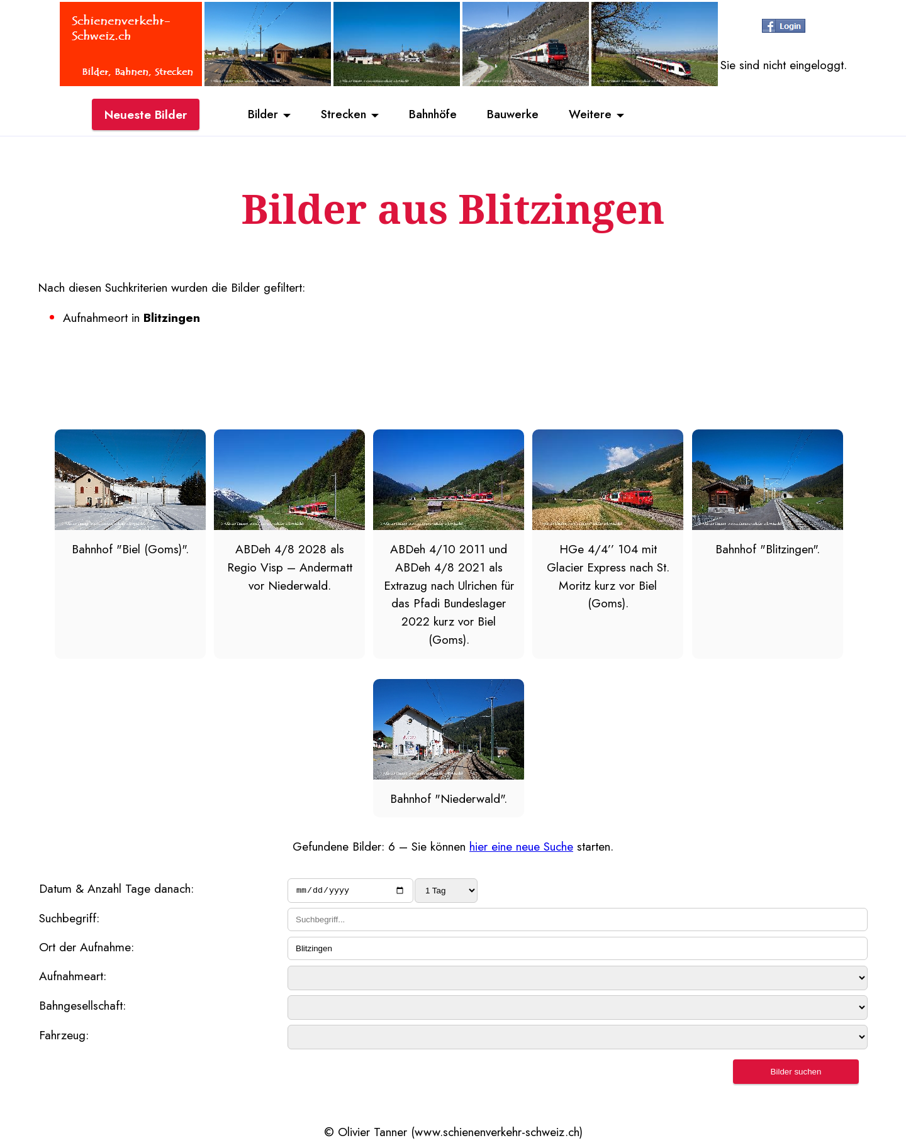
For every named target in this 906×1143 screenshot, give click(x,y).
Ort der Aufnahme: (86, 949)
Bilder (258, 115)
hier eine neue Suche (521, 846)
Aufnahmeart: (72, 977)
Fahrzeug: (64, 1037)
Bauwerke (516, 115)
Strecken (340, 115)
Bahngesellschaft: (82, 1007)
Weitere (595, 115)
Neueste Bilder (145, 115)
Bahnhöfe (433, 115)
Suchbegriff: (69, 920)
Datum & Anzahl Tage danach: (116, 888)
